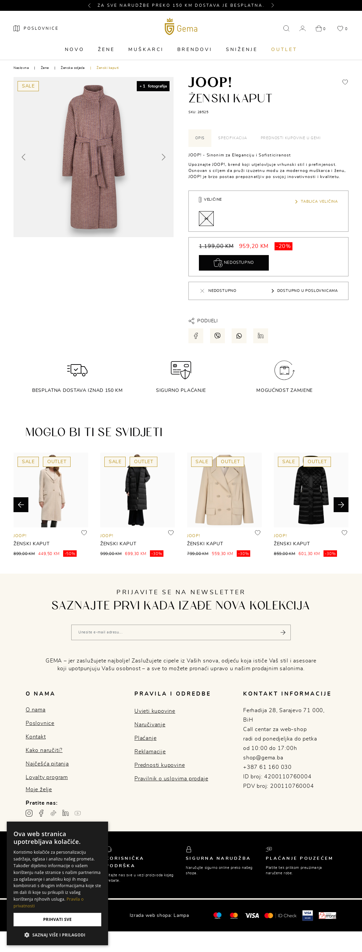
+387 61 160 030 (267, 767)
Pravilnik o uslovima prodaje (171, 778)
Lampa (181, 915)
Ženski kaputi (108, 68)
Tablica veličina (316, 202)
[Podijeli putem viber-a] (217, 335)
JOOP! (20, 536)
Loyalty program (47, 777)
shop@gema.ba (263, 757)
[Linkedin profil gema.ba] (65, 813)
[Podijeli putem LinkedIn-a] (260, 335)
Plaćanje (145, 738)
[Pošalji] (283, 632)
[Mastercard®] (217, 915)
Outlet (284, 49)
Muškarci (146, 49)
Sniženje (242, 49)
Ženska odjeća (73, 68)
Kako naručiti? (44, 750)
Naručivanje (149, 724)
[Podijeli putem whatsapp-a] (239, 335)
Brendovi (194, 49)
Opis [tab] (200, 138)
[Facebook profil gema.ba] (41, 813)
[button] (92, 5)
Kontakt (36, 737)
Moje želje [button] (39, 789)
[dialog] (57, 883)
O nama (36, 709)
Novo (74, 49)
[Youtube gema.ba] (77, 813)
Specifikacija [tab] (232, 138)
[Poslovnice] (36, 28)
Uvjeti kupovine (154, 711)
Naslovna (21, 68)
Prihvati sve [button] (57, 919)
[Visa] (252, 915)
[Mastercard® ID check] (280, 915)
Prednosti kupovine (159, 765)
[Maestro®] (233, 915)
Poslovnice (40, 723)
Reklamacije (150, 751)
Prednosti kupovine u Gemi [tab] (291, 138)
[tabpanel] (268, 166)
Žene (106, 49)
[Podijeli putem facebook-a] (195, 335)
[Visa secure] (307, 915)
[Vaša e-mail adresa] (181, 632)
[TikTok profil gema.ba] (53, 813)
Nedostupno (234, 262)
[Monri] (327, 915)
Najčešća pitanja (47, 764)
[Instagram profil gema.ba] (29, 813)
